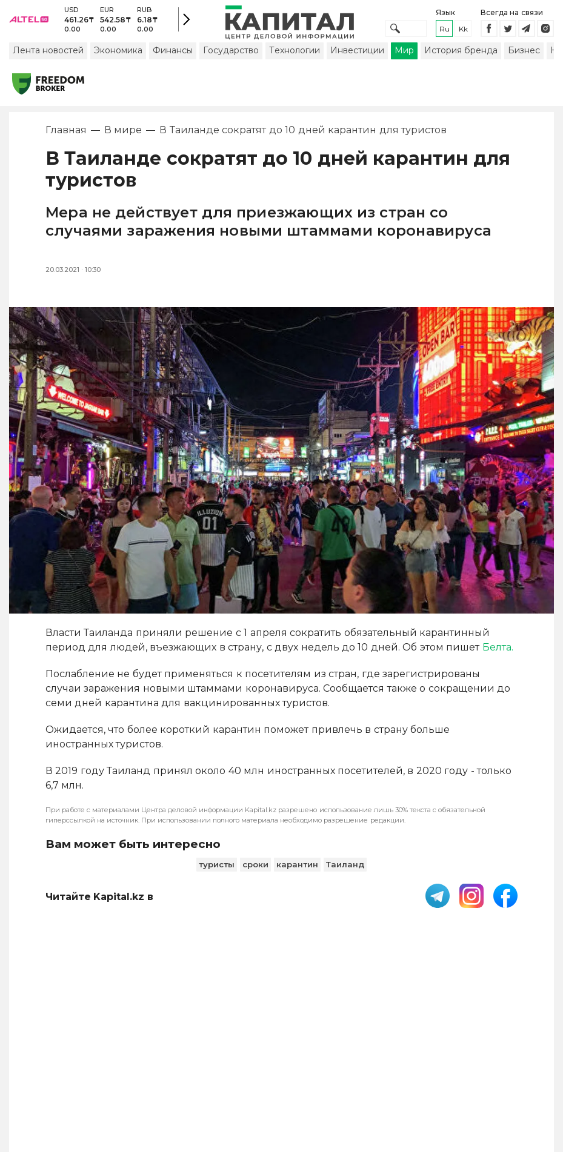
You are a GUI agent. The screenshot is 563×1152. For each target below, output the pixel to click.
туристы (217, 876)
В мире (123, 142)
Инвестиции (357, 62)
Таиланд (345, 876)
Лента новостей (48, 62)
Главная (66, 142)
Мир (404, 62)
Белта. (497, 659)
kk (463, 34)
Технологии (294, 62)
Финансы (173, 62)
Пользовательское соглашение (258, 1052)
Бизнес (524, 62)
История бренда (461, 62)
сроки (255, 876)
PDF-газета (179, 1052)
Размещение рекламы (424, 1052)
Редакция (506, 1046)
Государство (231, 62)
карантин (297, 876)
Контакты (358, 1046)
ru (444, 34)
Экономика (118, 62)
